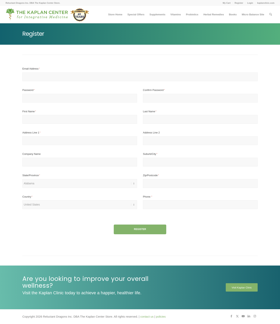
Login (250, 3)
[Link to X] (237, 316)
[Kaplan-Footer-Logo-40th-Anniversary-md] (47, 16)
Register (239, 3)
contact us (146, 316)
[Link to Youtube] (243, 316)
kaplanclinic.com (266, 3)
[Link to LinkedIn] (249, 316)
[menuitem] (227, 3)
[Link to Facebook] (231, 316)
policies (161, 316)
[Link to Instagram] (255, 316)
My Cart (226, 3)
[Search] (270, 14)
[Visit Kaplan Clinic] (242, 287)
